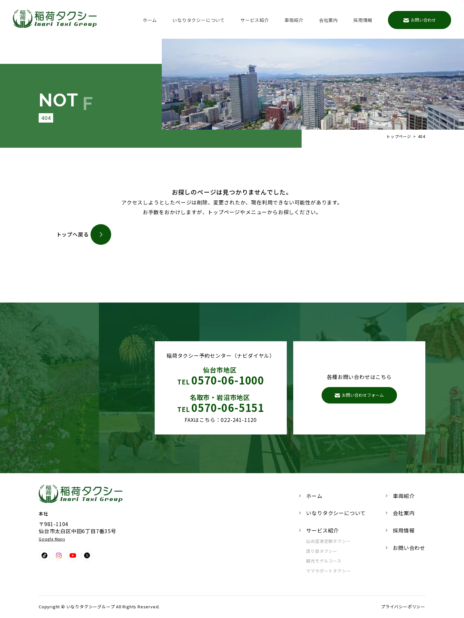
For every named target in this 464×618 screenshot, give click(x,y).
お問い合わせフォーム (359, 395)
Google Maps (52, 539)
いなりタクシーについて (198, 20)
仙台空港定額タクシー (328, 541)
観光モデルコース (323, 561)
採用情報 (362, 20)
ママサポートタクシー (328, 571)
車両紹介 (294, 20)
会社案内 (328, 20)
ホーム (150, 20)
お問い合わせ (419, 20)
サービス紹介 (254, 20)
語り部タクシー (321, 551)
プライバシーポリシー (403, 606)
